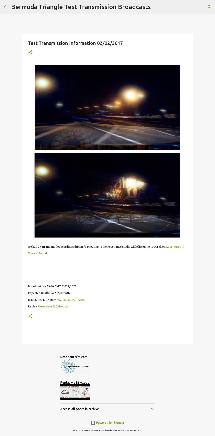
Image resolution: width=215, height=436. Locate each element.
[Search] (156, 7)
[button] (30, 52)
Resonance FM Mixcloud (53, 306)
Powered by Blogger (107, 422)
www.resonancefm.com (69, 300)
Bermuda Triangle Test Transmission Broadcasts (81, 6)
